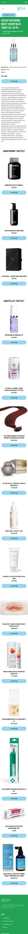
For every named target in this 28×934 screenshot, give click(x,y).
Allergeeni (7, 918)
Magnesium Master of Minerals (14, 185)
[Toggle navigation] (3, 8)
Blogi (5, 927)
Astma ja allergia (8, 921)
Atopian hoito (8, 924)
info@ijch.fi (4, 2)
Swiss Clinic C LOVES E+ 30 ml (14, 531)
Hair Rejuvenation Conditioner (14, 231)
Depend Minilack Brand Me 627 (14, 335)
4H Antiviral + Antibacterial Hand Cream (14, 276)
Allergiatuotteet (8, 15)
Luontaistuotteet (13, 67)
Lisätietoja (14, 81)
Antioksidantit (22, 67)
